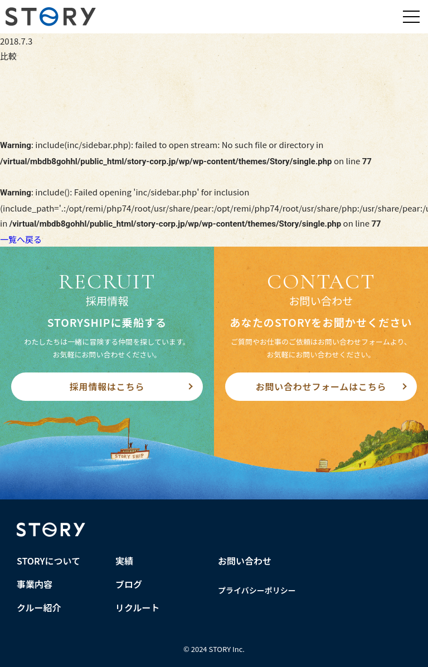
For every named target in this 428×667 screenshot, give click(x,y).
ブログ (128, 584)
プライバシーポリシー (257, 590)
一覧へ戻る (21, 239)
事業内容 (34, 584)
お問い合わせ (244, 560)
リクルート (137, 607)
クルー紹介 (39, 607)
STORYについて (48, 560)
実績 (124, 560)
